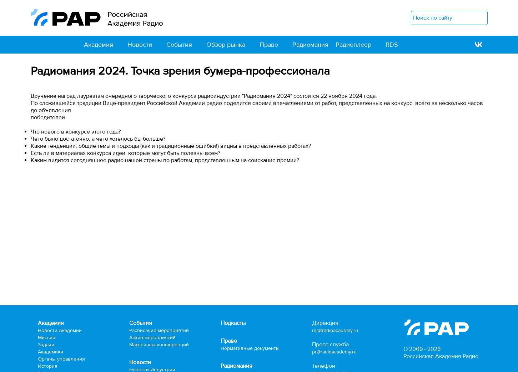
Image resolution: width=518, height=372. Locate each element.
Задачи (46, 345)
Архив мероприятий (152, 338)
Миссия (46, 338)
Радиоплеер (353, 45)
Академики (50, 352)
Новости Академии (60, 330)
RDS (392, 45)
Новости (139, 45)
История (47, 366)
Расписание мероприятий (159, 330)
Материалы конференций (159, 345)
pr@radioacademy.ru (334, 352)
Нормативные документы (250, 348)
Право (269, 45)
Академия (98, 45)
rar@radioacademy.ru (335, 330)
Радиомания (310, 45)
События (179, 45)
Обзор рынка (225, 45)
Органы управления (61, 359)
